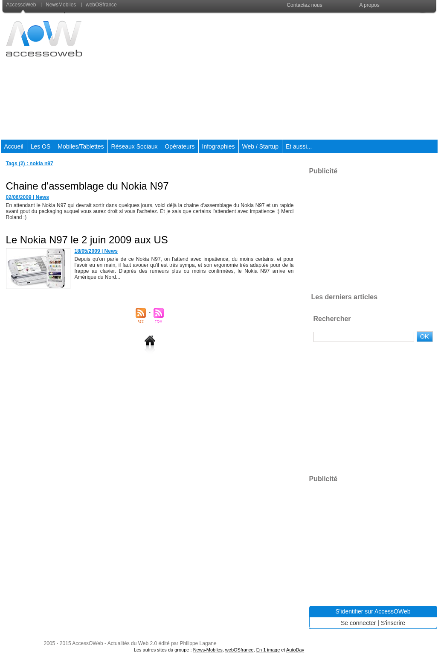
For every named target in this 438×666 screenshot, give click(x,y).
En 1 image (268, 649)
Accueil (13, 146)
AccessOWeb (87, 643)
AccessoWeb (22, 5)
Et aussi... (299, 146)
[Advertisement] (281, 76)
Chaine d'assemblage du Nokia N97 (87, 186)
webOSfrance (99, 5)
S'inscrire (393, 622)
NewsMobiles (59, 5)
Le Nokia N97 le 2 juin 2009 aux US (87, 239)
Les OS (41, 146)
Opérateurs (179, 146)
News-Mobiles (208, 649)
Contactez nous (304, 5)
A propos (369, 5)
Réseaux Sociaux (134, 146)
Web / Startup (260, 146)
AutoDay (295, 649)
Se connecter (358, 622)
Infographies (218, 146)
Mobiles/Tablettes (81, 146)
